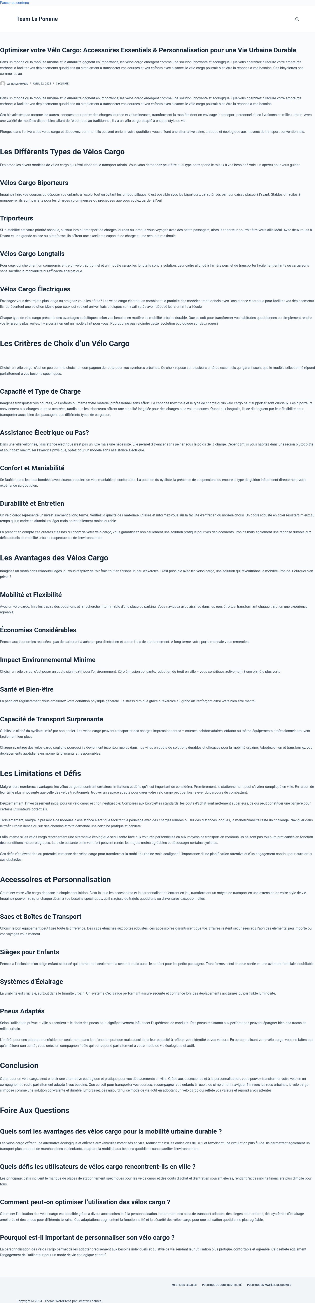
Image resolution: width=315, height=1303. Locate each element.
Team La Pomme (37, 19)
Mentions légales (184, 1285)
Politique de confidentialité (222, 1285)
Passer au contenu (14, 3)
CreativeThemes (90, 1301)
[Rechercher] (297, 19)
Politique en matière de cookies (269, 1285)
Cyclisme (62, 83)
